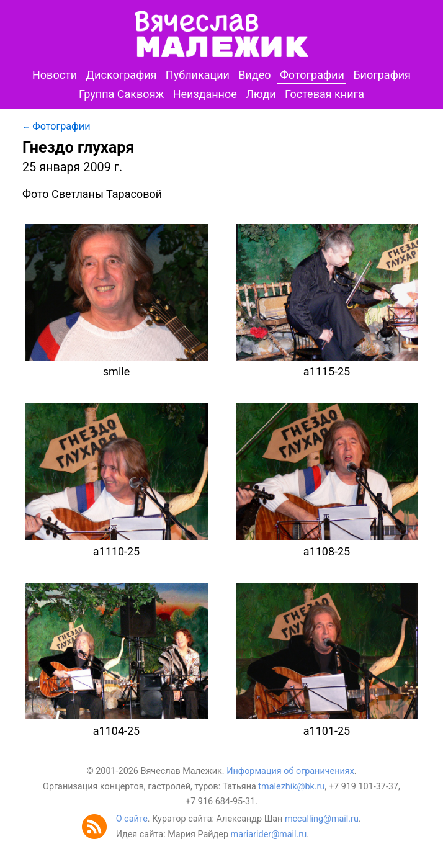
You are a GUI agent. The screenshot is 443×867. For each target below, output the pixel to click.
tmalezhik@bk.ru (291, 786)
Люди (261, 94)
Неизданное (205, 94)
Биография (382, 74)
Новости (54, 74)
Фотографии (312, 74)
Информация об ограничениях (290, 771)
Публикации (198, 74)
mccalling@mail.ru (322, 819)
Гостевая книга (324, 94)
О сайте (132, 819)
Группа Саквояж (121, 94)
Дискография (121, 74)
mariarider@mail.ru (269, 834)
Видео (254, 74)
